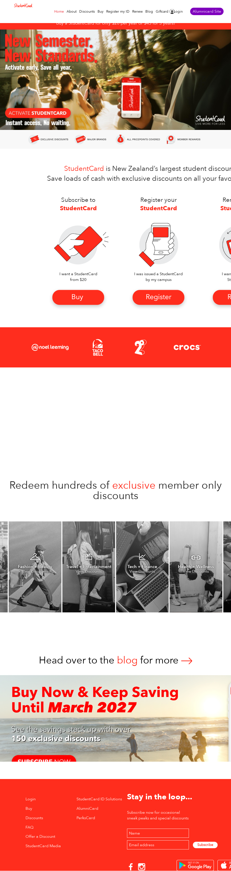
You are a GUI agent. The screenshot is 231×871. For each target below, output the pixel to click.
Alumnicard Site (207, 11)
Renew (137, 11)
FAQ (29, 827)
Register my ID (117, 11)
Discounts (87, 11)
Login (178, 11)
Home (59, 11)
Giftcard (162, 11)
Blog (149, 11)
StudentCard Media (43, 846)
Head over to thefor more (115, 660)
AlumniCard (87, 808)
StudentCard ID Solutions (99, 799)
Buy (100, 11)
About (72, 11)
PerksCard (86, 818)
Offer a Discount (40, 836)
